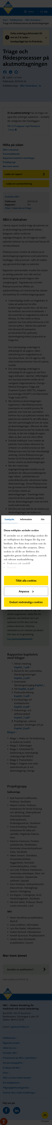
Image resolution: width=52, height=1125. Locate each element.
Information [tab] (26, 519)
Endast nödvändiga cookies (26, 602)
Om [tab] (42, 519)
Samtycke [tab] (9, 519)
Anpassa (26, 591)
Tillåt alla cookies (26, 580)
